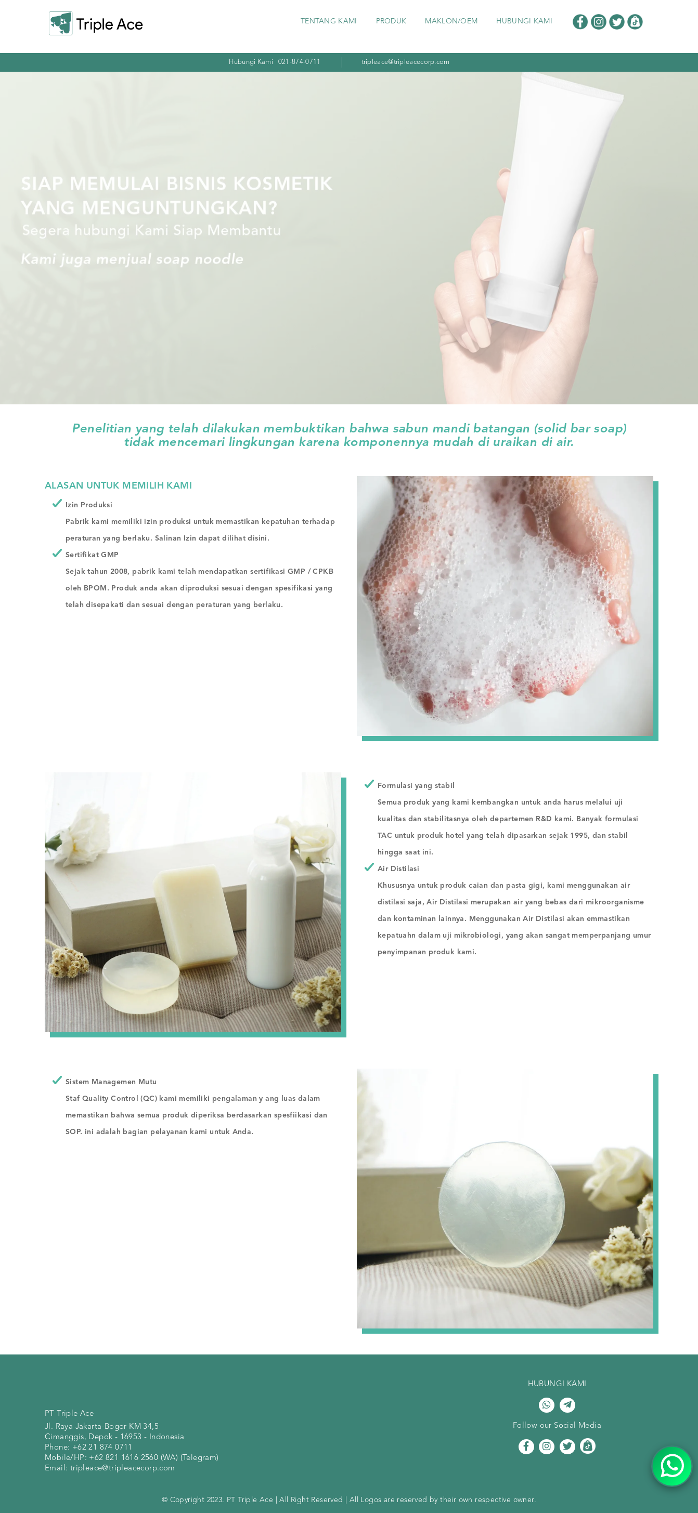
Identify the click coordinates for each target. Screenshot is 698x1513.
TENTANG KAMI (329, 21)
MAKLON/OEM (451, 21)
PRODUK (391, 21)
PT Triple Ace (69, 1414)
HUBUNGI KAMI (524, 21)
